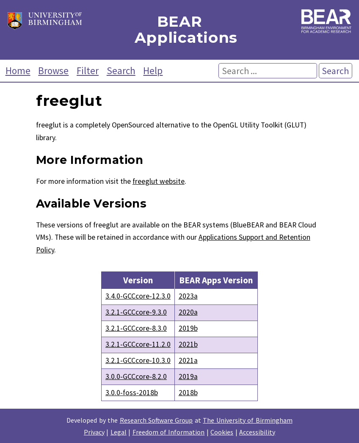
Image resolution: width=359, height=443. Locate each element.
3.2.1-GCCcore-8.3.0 (136, 328)
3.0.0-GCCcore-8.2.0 (136, 376)
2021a (188, 360)
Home (18, 70)
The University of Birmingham (247, 420)
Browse (53, 70)
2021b (188, 344)
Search (121, 70)
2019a (188, 376)
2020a (188, 312)
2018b (188, 392)
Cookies (221, 432)
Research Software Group (156, 420)
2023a (188, 296)
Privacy (94, 432)
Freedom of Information (169, 432)
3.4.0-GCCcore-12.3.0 (138, 296)
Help (153, 70)
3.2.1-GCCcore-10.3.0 (138, 360)
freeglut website (159, 181)
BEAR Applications (180, 30)
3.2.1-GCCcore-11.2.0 (138, 344)
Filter (88, 70)
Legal (118, 432)
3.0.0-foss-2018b (131, 392)
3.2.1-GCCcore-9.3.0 (136, 312)
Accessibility (257, 432)
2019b (188, 328)
